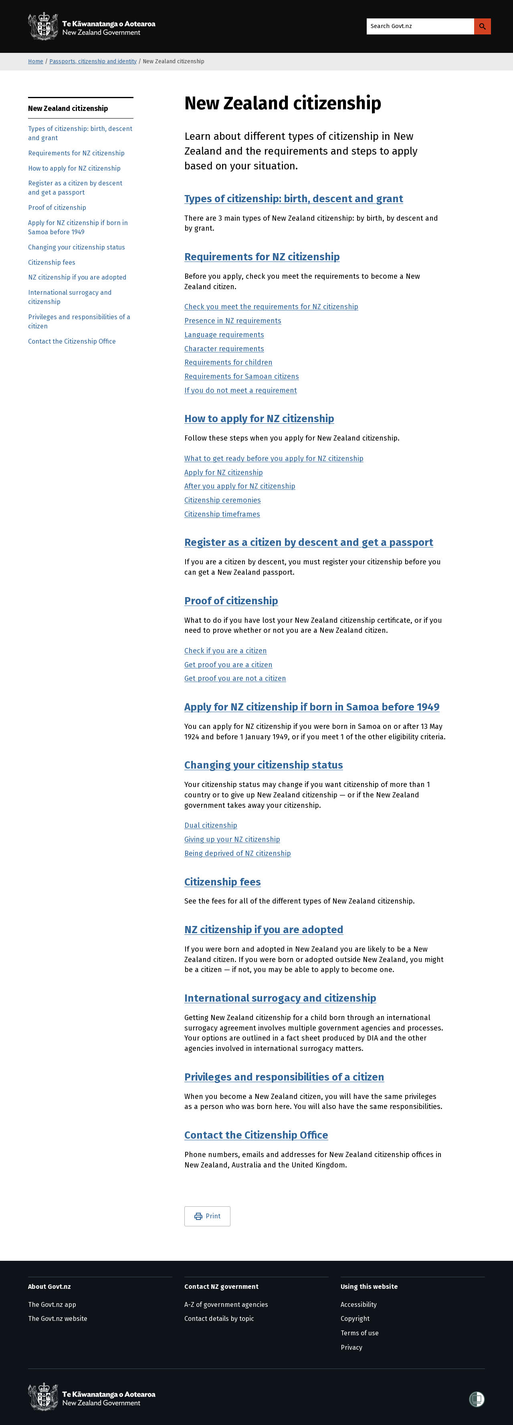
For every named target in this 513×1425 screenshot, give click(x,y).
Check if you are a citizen (225, 650)
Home (35, 61)
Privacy (351, 1347)
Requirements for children (228, 362)
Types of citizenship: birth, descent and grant (80, 133)
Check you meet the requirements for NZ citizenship (271, 306)
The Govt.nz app (52, 1304)
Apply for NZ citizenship (223, 472)
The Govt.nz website (57, 1318)
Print (213, 1216)
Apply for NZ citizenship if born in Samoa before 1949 (78, 227)
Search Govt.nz (391, 26)
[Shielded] (477, 1397)
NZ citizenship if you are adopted (77, 277)
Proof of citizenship (57, 207)
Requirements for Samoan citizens (241, 376)
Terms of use (360, 1333)
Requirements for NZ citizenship (76, 153)
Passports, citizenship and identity (93, 61)
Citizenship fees (51, 262)
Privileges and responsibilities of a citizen (79, 321)
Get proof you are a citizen (228, 664)
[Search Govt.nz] (482, 26)
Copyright (355, 1318)
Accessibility (359, 1304)
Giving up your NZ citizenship (232, 839)
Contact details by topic (219, 1318)
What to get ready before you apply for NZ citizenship (274, 458)
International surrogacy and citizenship (70, 297)
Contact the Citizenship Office (72, 341)
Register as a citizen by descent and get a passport (75, 187)
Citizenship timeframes (222, 514)
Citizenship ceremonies (222, 500)
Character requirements (224, 348)
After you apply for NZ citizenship (239, 486)
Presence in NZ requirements (232, 320)
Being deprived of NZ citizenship (237, 853)
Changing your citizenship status (76, 247)
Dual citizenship (210, 825)
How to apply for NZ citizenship (74, 168)
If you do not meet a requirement (240, 390)
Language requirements (224, 334)
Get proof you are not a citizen (235, 678)
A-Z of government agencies (226, 1304)
